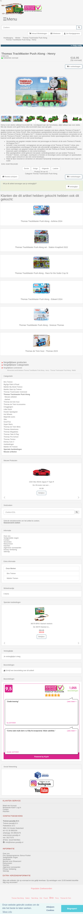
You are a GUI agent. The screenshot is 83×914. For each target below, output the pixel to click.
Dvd (41, 898)
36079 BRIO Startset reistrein (41, 624)
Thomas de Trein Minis (12, 427)
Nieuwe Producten (10, 461)
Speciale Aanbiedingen (13, 449)
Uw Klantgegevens (72, 34)
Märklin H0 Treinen (11, 447)
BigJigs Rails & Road (11, 384)
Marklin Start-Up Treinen (13, 389)
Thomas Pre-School (11, 437)
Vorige (35, 168)
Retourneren (8, 544)
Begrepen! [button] (72, 908)
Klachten (7, 546)
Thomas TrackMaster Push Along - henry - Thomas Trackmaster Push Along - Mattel (50, 370)
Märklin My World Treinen (13, 387)
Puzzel (46, 898)
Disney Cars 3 (9, 442)
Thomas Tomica (9, 439)
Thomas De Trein (65, 898)
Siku (5, 419)
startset (7, 399)
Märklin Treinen (12, 578)
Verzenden (8, 542)
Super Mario (8, 424)
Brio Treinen (8, 382)
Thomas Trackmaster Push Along (34, 38)
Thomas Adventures (11, 429)
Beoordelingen (9, 665)
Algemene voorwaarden (12, 548)
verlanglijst (73, 187)
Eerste (26, 168)
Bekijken (41, 493)
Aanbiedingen (9, 444)
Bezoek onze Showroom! (12, 861)
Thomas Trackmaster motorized (15, 392)
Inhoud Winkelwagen (38, 34)
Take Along (34, 898)
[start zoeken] (79, 27)
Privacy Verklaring (10, 550)
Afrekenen (55, 34)
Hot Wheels (8, 414)
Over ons (7, 536)
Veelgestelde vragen (11, 538)
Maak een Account (10, 806)
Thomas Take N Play (11, 434)
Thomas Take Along (18, 898)
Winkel (17, 38)
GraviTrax (7, 422)
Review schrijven (9, 177)
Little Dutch (8, 409)
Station (27, 898)
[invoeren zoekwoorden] (38, 27)
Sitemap (7, 552)
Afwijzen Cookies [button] (50, 908)
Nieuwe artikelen (11, 397)
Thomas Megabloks (11, 432)
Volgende (45, 168)
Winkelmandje (9, 588)
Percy (57, 898)
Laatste (55, 168)
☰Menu (10, 19)
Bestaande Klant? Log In (12, 808)
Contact (6, 540)
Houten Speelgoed (10, 412)
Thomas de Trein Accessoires (14, 404)
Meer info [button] (7, 912)
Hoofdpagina (8, 38)
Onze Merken (11, 568)
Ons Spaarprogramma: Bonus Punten (17, 855)
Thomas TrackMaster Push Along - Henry (21, 40)
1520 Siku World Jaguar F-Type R (41, 482)
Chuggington (8, 407)
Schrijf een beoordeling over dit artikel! (20, 670)
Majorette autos (9, 417)
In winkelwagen (74, 66)
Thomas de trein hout (11, 402)
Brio (51, 897)
